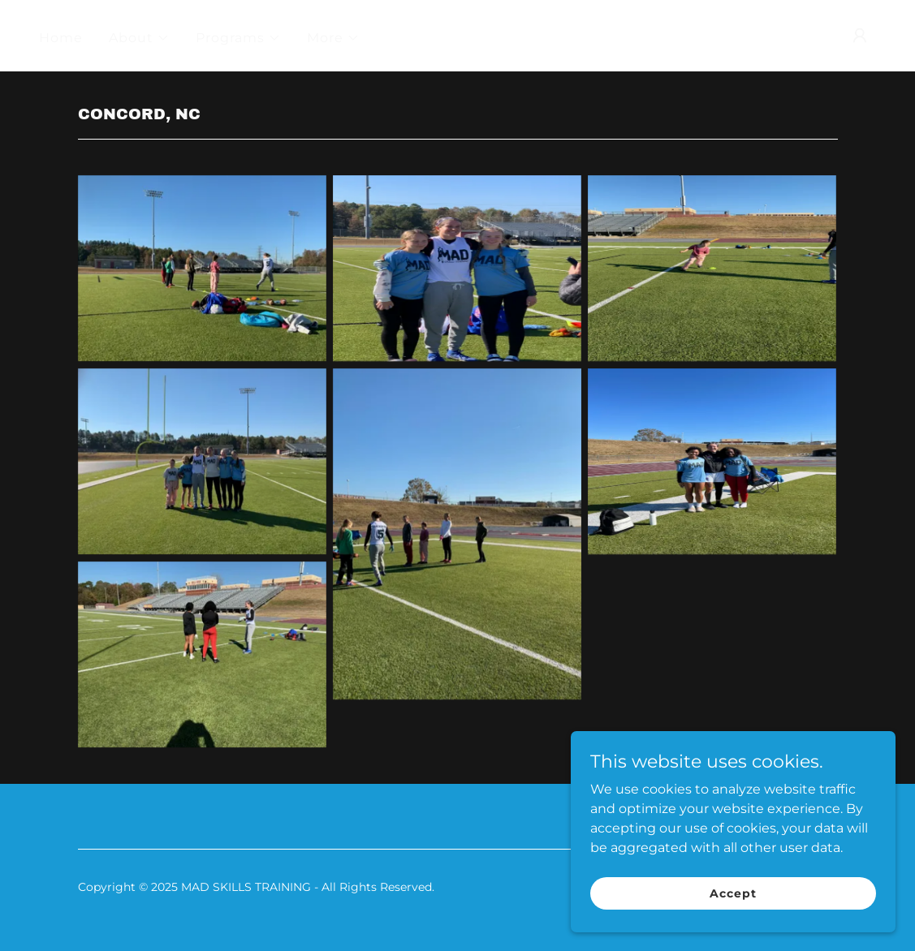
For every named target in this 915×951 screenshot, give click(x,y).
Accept (733, 915)
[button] (139, 38)
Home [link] (61, 37)
